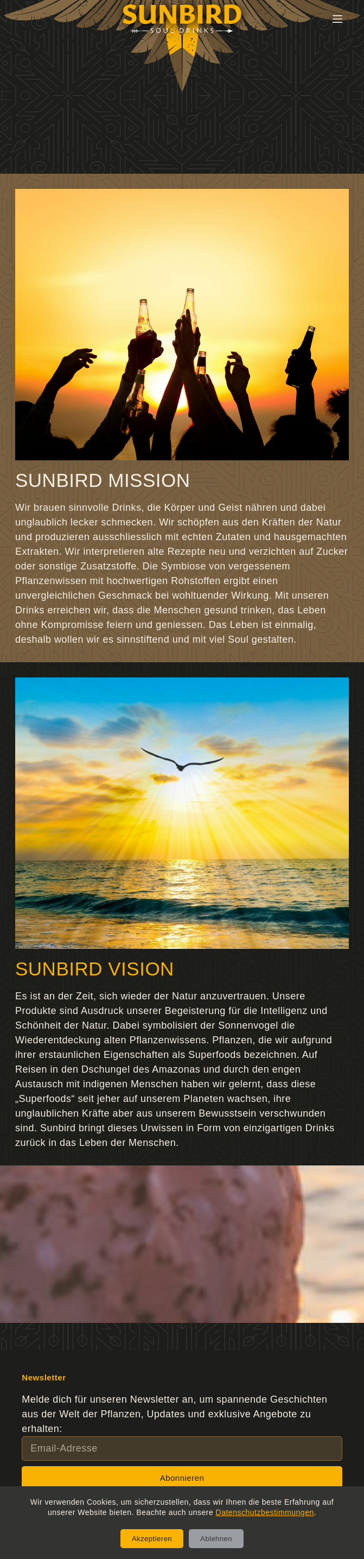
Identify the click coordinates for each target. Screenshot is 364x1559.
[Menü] (337, 19)
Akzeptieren (152, 1539)
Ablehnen (216, 1539)
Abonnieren (182, 1477)
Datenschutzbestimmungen (265, 1512)
